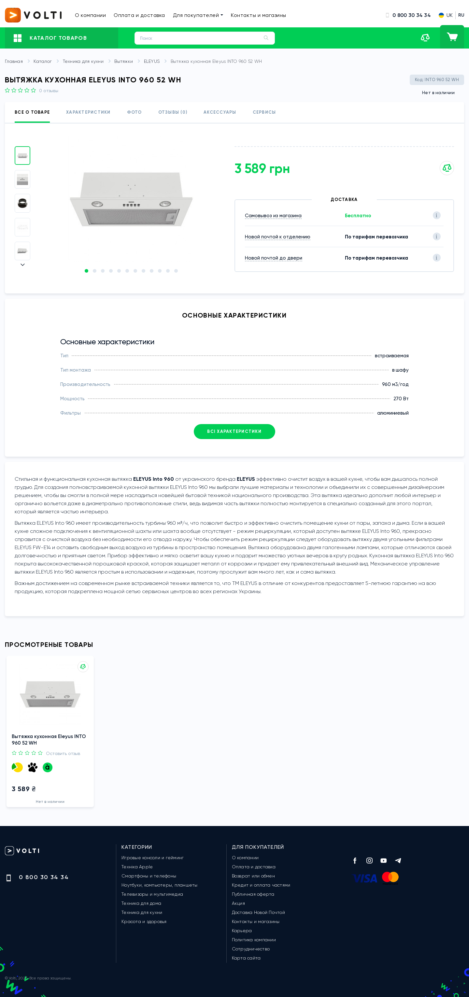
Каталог (47, 61)
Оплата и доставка (139, 15)
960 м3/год (395, 384)
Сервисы (264, 112)
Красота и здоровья (144, 921)
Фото (134, 112)
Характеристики (88, 112)
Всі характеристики (234, 431)
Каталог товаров (50, 38)
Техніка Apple (137, 866)
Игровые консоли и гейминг (152, 857)
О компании (90, 15)
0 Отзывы (48, 90)
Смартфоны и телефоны (148, 875)
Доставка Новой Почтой (258, 912)
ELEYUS (156, 61)
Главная (18, 61)
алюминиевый (393, 413)
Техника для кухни (88, 61)
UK (446, 15)
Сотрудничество (251, 948)
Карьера (242, 930)
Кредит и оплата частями (261, 885)
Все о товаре (32, 112)
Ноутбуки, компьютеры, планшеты (159, 885)
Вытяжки (128, 61)
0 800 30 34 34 (408, 15)
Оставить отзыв (63, 751)
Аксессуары (220, 112)
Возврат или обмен (253, 875)
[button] (23, 264)
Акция (238, 903)
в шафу (400, 370)
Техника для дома (141, 903)
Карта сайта (246, 958)
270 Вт (401, 399)
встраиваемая (392, 356)
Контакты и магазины (258, 15)
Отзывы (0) (173, 112)
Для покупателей (198, 15)
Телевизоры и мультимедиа (152, 894)
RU (461, 15)
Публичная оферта (253, 894)
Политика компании (254, 939)
